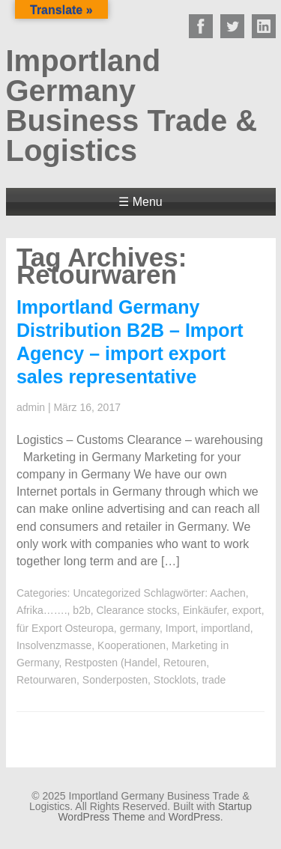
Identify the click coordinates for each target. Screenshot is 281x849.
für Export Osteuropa (65, 628)
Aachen (227, 593)
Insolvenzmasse (53, 645)
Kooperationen (131, 645)
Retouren (185, 663)
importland (225, 628)
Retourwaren (46, 680)
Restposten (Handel (110, 663)
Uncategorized (106, 593)
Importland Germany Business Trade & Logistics (132, 105)
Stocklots (175, 680)
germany (140, 628)
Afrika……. (41, 610)
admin (30, 407)
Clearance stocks (137, 610)
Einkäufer (204, 610)
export (247, 610)
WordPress (194, 817)
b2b (81, 610)
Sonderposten (115, 680)
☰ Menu (140, 201)
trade (214, 680)
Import (181, 628)
